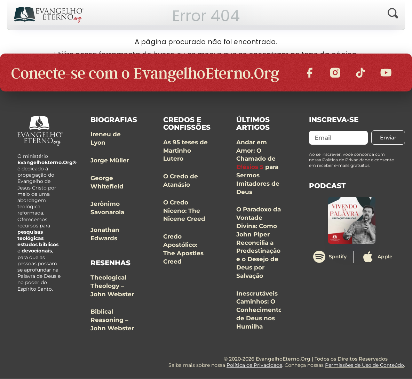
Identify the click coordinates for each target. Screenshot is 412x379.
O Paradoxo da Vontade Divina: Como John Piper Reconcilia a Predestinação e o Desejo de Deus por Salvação (258, 243)
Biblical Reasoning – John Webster (112, 320)
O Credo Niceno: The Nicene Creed (184, 211)
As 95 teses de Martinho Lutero (185, 151)
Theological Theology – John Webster (112, 286)
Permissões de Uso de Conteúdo (364, 366)
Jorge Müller (109, 160)
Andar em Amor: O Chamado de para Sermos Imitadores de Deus (257, 167)
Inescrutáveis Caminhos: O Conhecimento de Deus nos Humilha (259, 310)
